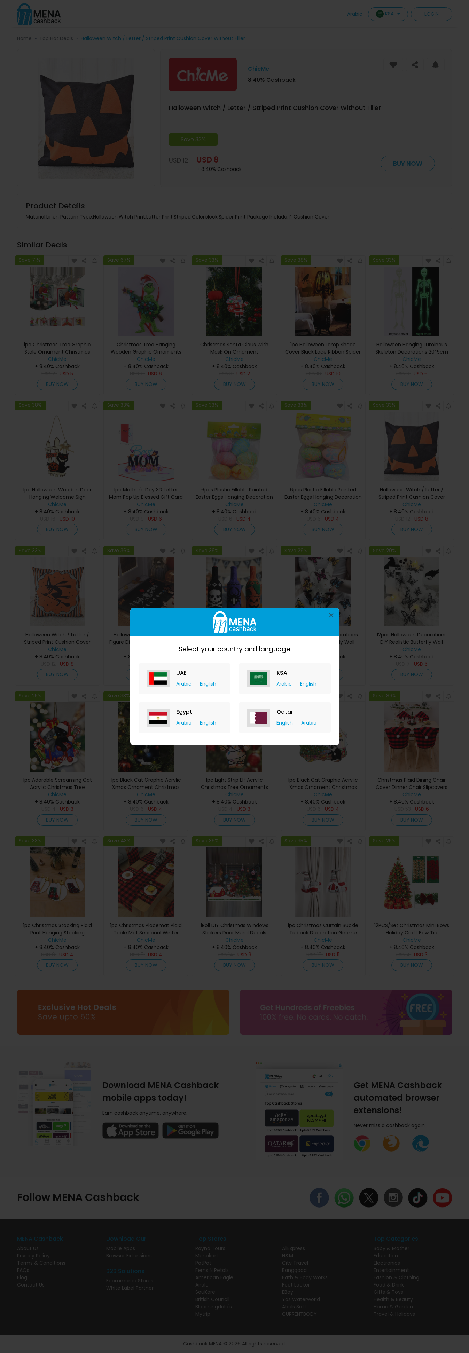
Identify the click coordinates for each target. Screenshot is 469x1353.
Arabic (184, 683)
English (208, 683)
